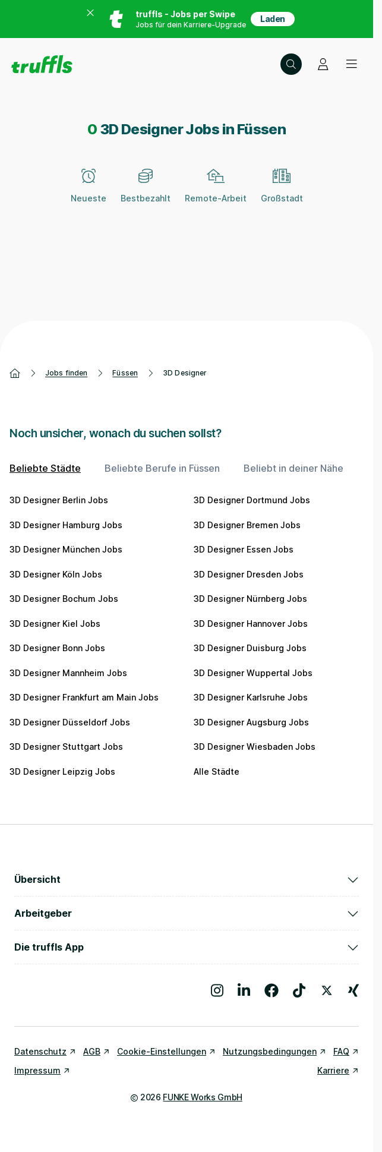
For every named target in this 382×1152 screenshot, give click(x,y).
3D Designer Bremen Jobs (247, 525)
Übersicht (186, 879)
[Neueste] (88, 192)
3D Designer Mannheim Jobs (68, 673)
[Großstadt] (282, 192)
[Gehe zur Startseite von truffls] (42, 64)
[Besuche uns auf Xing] (353, 990)
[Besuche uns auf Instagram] (217, 990)
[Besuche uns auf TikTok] (299, 990)
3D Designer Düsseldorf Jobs (70, 722)
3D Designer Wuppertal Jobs (253, 673)
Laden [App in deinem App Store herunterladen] (272, 19)
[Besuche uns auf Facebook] (271, 990)
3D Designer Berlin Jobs (59, 500)
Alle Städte (216, 771)
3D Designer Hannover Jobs (251, 623)
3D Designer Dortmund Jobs (252, 500)
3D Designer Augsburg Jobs (251, 722)
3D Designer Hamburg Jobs (66, 525)
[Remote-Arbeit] (216, 192)
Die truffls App (186, 947)
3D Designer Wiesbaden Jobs (254, 746)
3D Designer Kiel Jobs (55, 623)
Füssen (125, 372)
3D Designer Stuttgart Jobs (66, 746)
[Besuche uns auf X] (327, 990)
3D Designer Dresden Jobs (249, 574)
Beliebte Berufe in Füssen (162, 468)
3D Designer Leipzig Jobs (62, 771)
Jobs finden (66, 372)
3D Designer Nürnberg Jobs (250, 599)
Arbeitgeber (186, 913)
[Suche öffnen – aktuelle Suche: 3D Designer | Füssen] (291, 64)
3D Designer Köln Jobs (56, 574)
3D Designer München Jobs (66, 549)
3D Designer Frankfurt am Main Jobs (84, 697)
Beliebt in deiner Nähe (293, 468)
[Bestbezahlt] (146, 192)
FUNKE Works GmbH (202, 1097)
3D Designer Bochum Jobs (64, 599)
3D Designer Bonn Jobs (57, 648)
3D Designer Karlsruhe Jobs (251, 697)
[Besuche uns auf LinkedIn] (244, 990)
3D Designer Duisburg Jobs (250, 648)
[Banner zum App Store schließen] (90, 19)
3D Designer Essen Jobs (243, 549)
